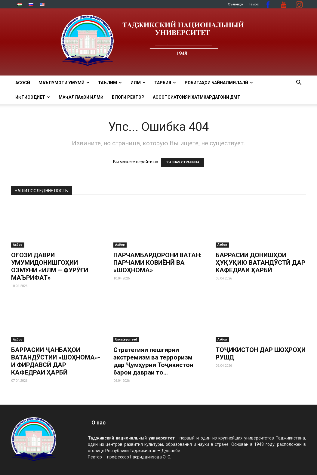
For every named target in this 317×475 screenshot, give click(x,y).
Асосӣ (22, 82)
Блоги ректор (128, 97)
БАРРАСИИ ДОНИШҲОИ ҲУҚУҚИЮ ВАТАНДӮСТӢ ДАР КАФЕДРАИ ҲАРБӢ (260, 262)
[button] (298, 83)
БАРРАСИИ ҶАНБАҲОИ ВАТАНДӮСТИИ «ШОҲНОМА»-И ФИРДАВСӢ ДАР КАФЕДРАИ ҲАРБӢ (55, 361)
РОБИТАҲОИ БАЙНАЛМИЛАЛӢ (219, 82)
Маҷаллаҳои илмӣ (81, 97)
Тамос (254, 4)
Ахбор (18, 244)
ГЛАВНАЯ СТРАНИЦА (182, 162)
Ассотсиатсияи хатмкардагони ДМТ (196, 97)
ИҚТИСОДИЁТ (32, 97)
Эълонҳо (235, 4)
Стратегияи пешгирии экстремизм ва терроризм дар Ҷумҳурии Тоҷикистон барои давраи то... (153, 361)
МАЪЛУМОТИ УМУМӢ (63, 82)
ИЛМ (138, 82)
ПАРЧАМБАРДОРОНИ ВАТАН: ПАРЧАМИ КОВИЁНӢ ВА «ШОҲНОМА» (157, 262)
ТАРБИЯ (165, 82)
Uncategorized (126, 339)
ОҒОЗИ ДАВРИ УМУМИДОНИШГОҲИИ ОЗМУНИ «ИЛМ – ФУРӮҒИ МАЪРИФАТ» (49, 266)
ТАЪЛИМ (110, 82)
